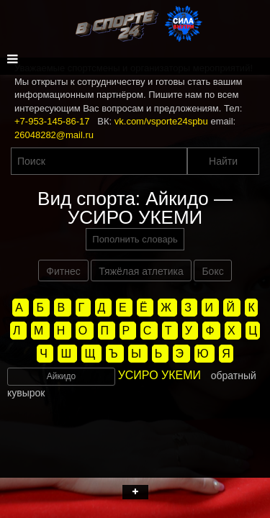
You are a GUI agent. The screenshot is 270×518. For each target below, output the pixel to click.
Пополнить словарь (134, 239)
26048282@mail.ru (54, 135)
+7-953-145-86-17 (51, 121)
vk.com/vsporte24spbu (161, 121)
